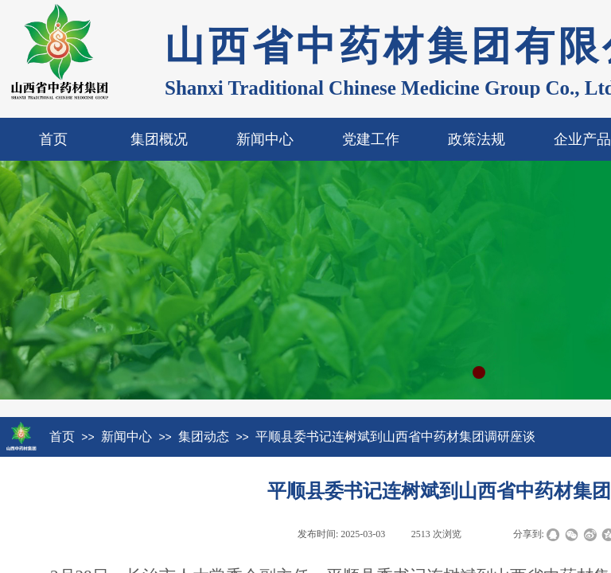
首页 (53, 139)
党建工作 (370, 139)
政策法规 (476, 139)
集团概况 (159, 139)
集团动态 (203, 436)
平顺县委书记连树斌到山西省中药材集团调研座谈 (395, 436)
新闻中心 (265, 139)
